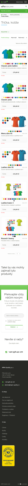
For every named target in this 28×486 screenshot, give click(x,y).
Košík (4, 2)
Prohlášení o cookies (8, 409)
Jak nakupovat (6, 397)
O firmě (4, 427)
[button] (5, 32)
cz (7, 6)
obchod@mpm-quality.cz (10, 385)
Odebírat (14, 327)
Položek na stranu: (11, 253)
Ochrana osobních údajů (9, 406)
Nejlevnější (21, 37)
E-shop (5, 14)
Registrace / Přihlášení (8, 415)
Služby (4, 430)
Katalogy (4, 433)
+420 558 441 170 (14, 352)
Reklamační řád (6, 412)
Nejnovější (14, 37)
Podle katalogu (5, 37)
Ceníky (4, 436)
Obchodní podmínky (7, 403)
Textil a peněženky (16, 14)
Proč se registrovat (7, 400)
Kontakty (4, 439)
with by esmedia (22, 484)
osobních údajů (11, 321)
